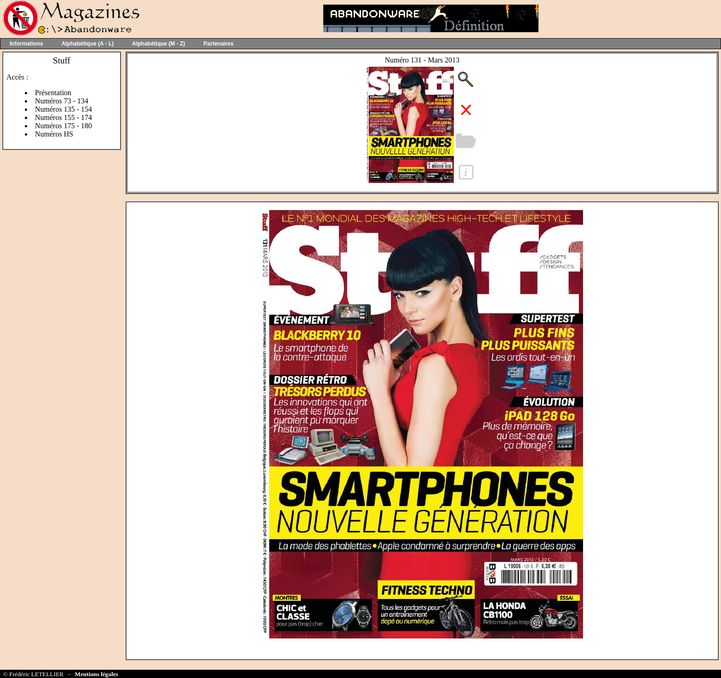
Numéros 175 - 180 (63, 126)
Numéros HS (54, 134)
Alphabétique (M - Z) (158, 43)
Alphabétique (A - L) (88, 43)
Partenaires (219, 43)
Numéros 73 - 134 (61, 101)
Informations (26, 43)
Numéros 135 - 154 (63, 109)
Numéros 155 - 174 (63, 117)
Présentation (53, 93)
